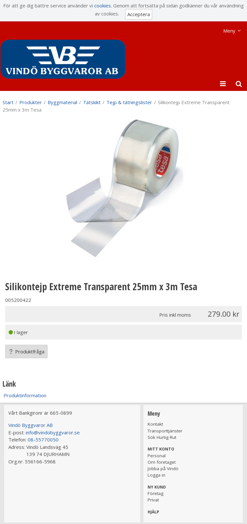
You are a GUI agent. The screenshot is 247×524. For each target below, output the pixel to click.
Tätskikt (92, 102)
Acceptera (138, 14)
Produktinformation (25, 395)
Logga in (156, 475)
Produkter (30, 102)
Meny (229, 30)
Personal (157, 456)
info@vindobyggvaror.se (53, 432)
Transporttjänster (165, 431)
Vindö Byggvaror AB (30, 425)
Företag (155, 493)
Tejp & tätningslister (129, 102)
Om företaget (162, 462)
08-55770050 (43, 439)
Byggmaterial (62, 102)
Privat (153, 500)
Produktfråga (26, 351)
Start (8, 102)
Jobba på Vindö (163, 468)
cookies (102, 5)
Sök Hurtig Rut (162, 437)
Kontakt (155, 424)
